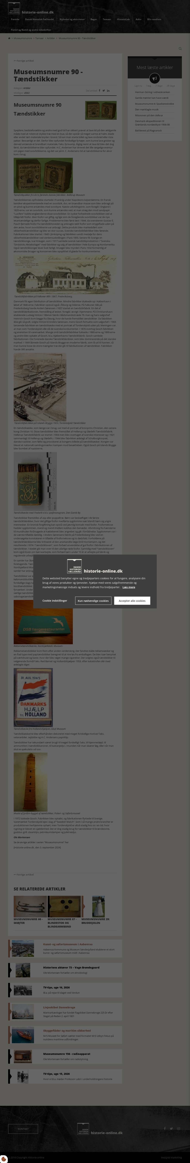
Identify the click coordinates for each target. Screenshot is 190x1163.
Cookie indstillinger (55, 600)
